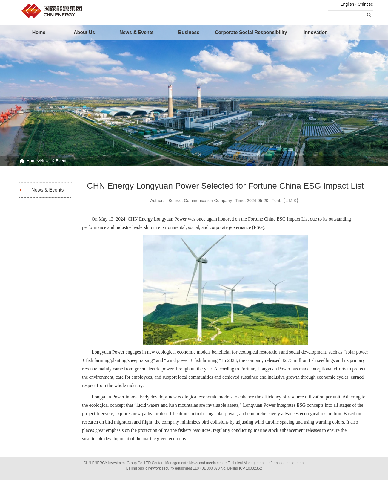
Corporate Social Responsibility (240, 32)
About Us (84, 32)
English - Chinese (356, 4)
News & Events (136, 32)
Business (188, 32)
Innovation (316, 32)
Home (38, 32)
